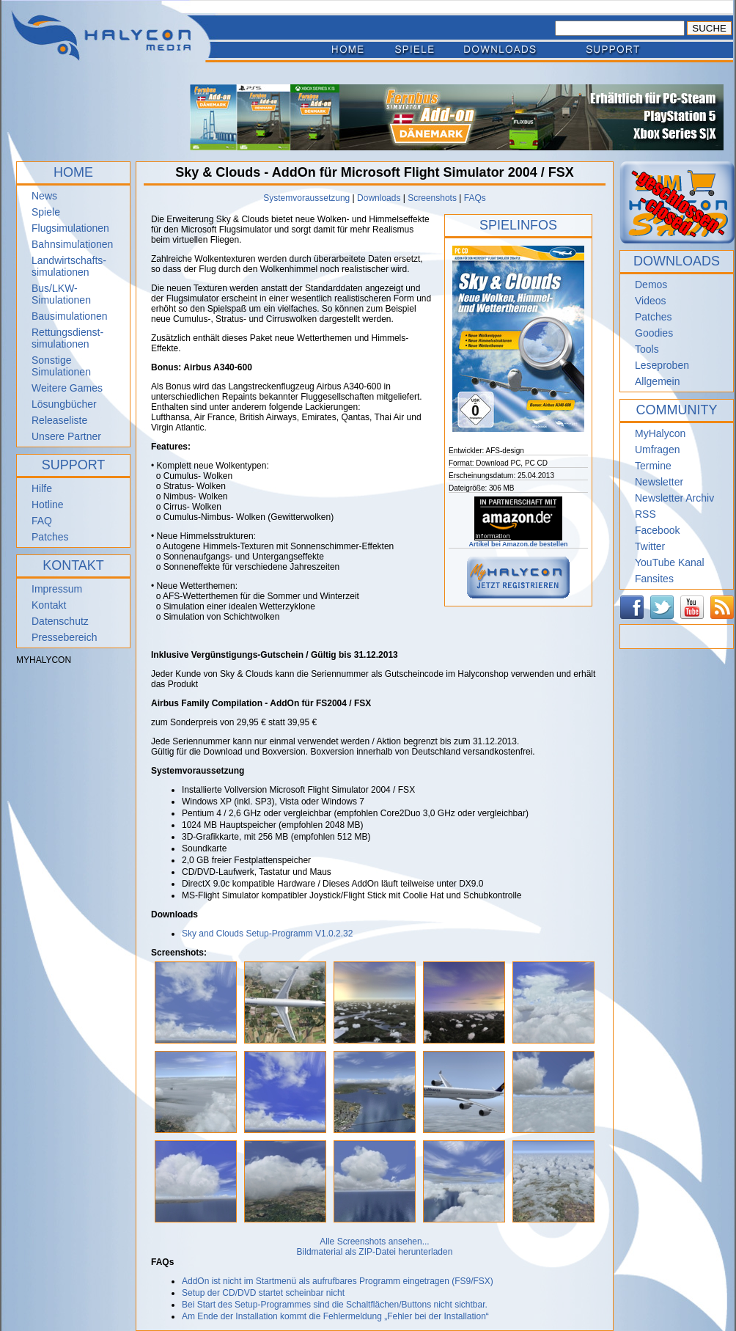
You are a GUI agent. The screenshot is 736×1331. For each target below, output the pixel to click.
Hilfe (42, 488)
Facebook (657, 530)
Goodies (654, 333)
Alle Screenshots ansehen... (374, 1241)
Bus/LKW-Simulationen (61, 294)
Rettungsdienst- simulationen (67, 338)
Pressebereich (64, 637)
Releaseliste (59, 420)
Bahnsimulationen (72, 244)
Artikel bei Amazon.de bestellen (517, 541)
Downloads (378, 198)
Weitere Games (67, 388)
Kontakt (49, 605)
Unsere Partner (66, 436)
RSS (645, 514)
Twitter (650, 546)
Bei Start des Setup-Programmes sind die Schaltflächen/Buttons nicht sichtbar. (334, 1304)
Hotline (48, 504)
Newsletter (659, 482)
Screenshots (432, 198)
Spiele (46, 212)
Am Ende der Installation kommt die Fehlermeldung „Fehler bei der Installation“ (335, 1316)
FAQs (475, 198)
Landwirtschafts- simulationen (69, 266)
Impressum (57, 589)
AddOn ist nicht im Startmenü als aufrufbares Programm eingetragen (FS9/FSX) (337, 1281)
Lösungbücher (64, 404)
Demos (651, 284)
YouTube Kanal (669, 562)
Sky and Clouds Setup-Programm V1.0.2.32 (267, 933)
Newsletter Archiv (674, 498)
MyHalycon (660, 433)
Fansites (654, 578)
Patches (50, 537)
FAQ (42, 521)
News (44, 196)
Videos (650, 301)
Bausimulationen (70, 316)
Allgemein (657, 381)
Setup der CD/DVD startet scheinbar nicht (263, 1293)
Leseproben (662, 365)
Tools (647, 349)
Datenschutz (60, 621)
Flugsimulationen (70, 228)
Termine (653, 466)
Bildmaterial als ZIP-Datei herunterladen (375, 1252)
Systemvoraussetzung (306, 198)
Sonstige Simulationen (61, 366)
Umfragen (657, 449)
